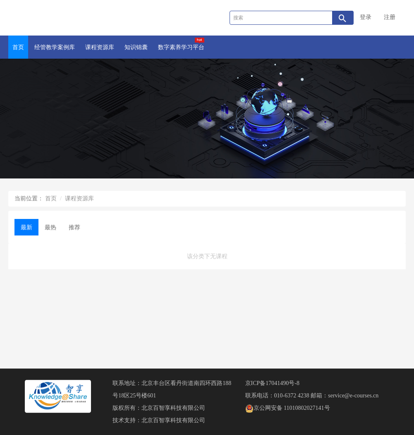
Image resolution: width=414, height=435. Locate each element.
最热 (50, 227)
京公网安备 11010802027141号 (287, 408)
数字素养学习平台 (181, 44)
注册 (389, 17)
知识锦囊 (136, 47)
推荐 (74, 227)
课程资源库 (99, 47)
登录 (365, 17)
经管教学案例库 (54, 47)
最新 (26, 227)
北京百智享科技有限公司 (173, 408)
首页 (18, 47)
